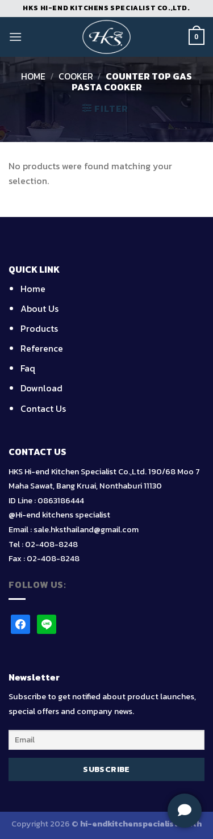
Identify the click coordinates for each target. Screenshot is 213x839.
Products (39, 328)
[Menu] (15, 37)
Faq (27, 368)
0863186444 (60, 500)
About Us (39, 308)
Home (33, 76)
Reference (41, 348)
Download (41, 388)
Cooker (76, 76)
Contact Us (43, 408)
